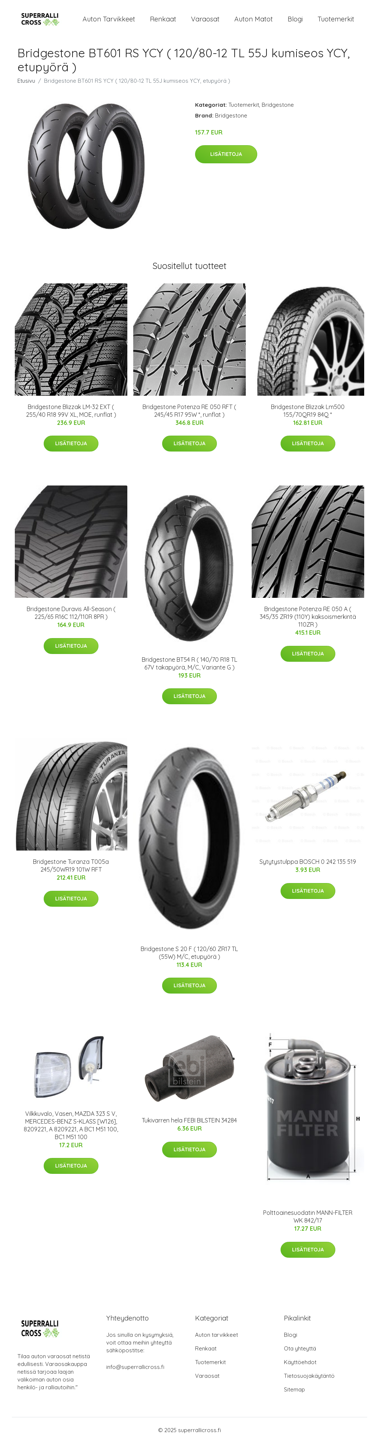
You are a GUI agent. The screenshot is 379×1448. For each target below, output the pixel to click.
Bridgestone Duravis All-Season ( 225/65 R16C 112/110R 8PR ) (71, 618)
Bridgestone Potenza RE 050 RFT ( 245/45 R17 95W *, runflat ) (189, 415)
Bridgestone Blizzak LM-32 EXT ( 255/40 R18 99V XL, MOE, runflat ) (71, 415)
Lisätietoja (226, 159)
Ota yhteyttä (300, 1353)
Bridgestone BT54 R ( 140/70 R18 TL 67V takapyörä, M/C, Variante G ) (189, 668)
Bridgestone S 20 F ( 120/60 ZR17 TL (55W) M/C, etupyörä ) (189, 957)
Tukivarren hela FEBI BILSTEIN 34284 (189, 1125)
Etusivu (26, 85)
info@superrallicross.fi (135, 1372)
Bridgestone (278, 109)
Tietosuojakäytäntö (309, 1380)
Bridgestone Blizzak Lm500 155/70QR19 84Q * (308, 415)
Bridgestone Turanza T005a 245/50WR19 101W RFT (71, 870)
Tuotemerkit (336, 21)
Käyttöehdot (300, 1367)
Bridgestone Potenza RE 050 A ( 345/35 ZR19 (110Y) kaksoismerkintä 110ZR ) (308, 621)
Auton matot (253, 21)
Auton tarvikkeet (109, 21)
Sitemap (294, 1394)
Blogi (295, 21)
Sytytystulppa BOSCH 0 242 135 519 (307, 866)
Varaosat (205, 21)
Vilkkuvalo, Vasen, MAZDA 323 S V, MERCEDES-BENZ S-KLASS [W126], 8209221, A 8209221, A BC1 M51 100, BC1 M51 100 (71, 1130)
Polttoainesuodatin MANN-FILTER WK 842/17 (307, 1221)
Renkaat (163, 21)
